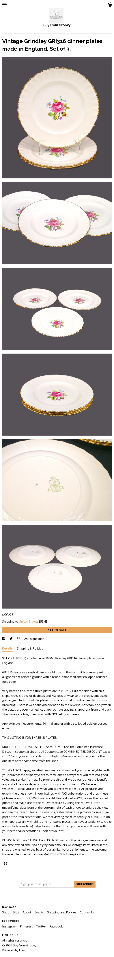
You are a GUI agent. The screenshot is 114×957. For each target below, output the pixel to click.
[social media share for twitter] (11, 639)
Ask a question (34, 639)
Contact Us (87, 912)
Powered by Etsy (13, 950)
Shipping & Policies (30, 648)
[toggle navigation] (4, 4)
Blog (16, 912)
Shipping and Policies (62, 912)
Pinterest (26, 926)
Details (7, 648)
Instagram (9, 926)
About (27, 912)
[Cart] (110, 5)
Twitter (41, 926)
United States (28, 621)
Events (39, 912)
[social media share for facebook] (4, 639)
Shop (6, 912)
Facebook (56, 926)
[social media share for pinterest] (19, 639)
